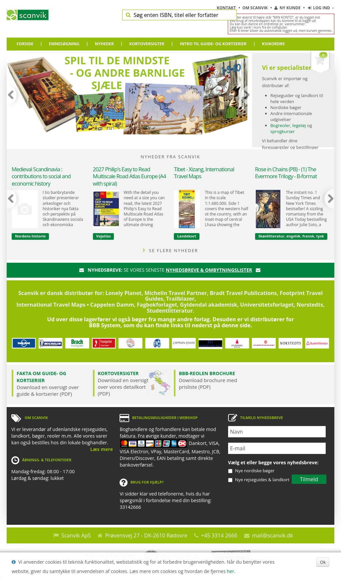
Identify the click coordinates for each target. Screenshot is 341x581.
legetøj (299, 125)
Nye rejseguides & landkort (262, 480)
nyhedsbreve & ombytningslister (209, 270)
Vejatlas (103, 235)
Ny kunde (287, 8)
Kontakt (227, 8)
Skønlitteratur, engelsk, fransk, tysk (291, 235)
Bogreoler (280, 125)
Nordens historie (30, 235)
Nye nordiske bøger (254, 471)
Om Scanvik (255, 8)
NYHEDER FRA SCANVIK (170, 157)
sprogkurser (282, 131)
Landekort (186, 235)
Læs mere (101, 449)
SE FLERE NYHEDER (170, 250)
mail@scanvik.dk (272, 535)
